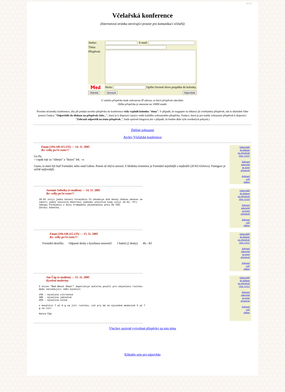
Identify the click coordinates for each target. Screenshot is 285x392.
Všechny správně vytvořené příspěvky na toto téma (142, 341)
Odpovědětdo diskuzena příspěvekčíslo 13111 (244, 245)
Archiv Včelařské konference (142, 144)
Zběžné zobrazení (142, 136)
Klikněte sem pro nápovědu (142, 367)
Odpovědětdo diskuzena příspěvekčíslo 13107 (244, 158)
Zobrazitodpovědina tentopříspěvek (245, 172)
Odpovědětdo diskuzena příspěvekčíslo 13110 (244, 201)
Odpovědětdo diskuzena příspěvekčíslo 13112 (244, 288)
